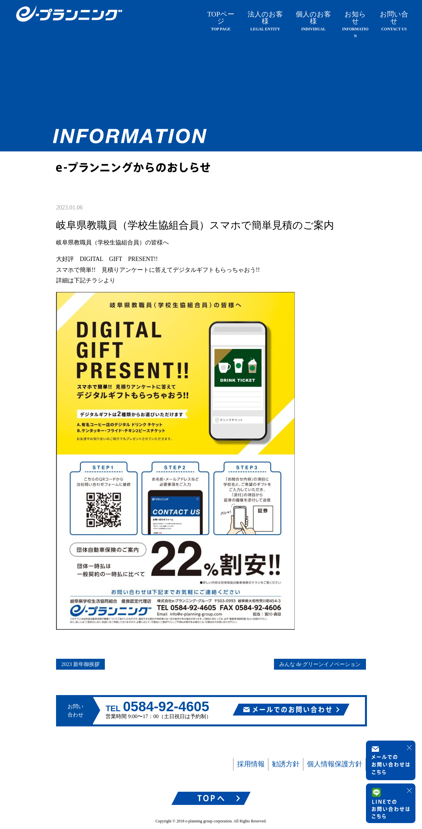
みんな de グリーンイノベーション (320, 664)
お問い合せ (394, 20)
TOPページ (220, 20)
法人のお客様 (265, 20)
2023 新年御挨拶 (80, 664)
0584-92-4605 (166, 706)
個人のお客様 (313, 20)
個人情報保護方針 (334, 764)
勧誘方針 (286, 764)
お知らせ (355, 24)
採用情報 (251, 764)
